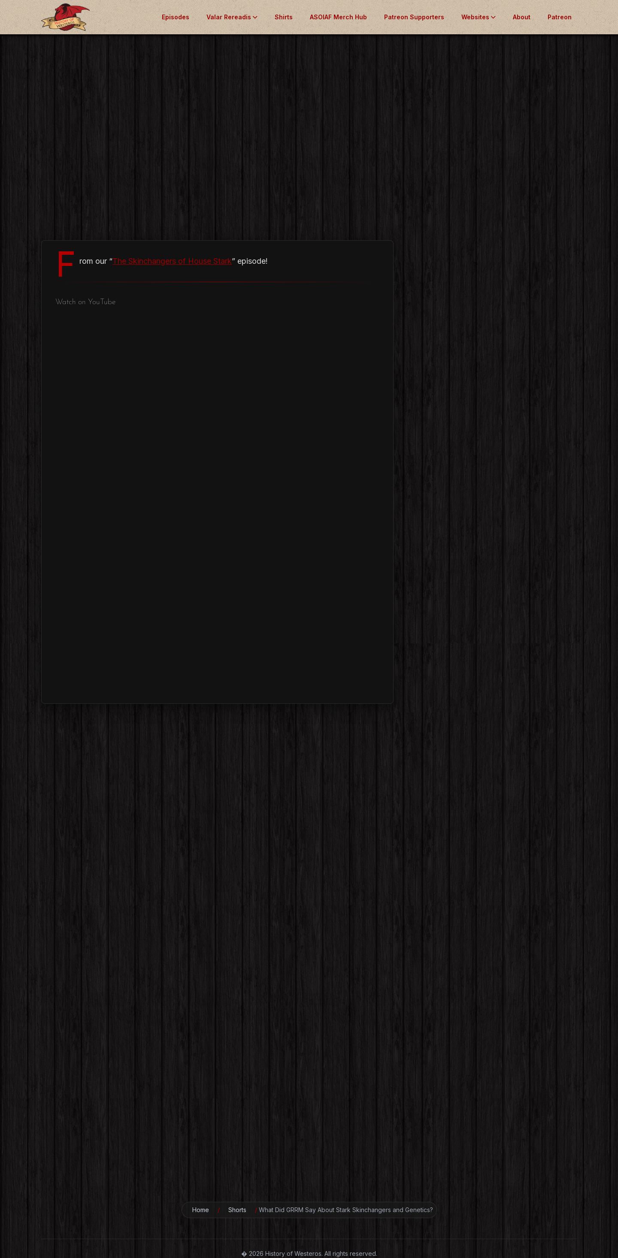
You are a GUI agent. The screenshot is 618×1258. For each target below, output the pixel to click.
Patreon (560, 17)
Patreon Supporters (414, 17)
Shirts (284, 17)
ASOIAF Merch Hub (338, 17)
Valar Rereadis (232, 17)
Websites (478, 17)
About (521, 17)
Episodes (175, 17)
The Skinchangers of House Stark (172, 260)
